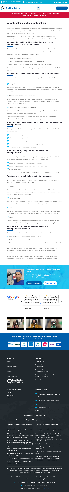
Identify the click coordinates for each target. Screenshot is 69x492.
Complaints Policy (51, 476)
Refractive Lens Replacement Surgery (45, 374)
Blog (9, 369)
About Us (10, 364)
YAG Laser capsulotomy (42, 376)
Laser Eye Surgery (41, 361)
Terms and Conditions (16, 476)
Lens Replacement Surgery (43, 371)
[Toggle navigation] (38, 8)
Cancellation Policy (12, 376)
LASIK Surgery (40, 364)
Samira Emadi (47, 308)
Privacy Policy (29, 476)
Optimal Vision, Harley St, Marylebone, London (33, 2)
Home (9, 361)
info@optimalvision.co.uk (44, 407)
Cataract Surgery (40, 369)
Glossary (10, 371)
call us (24, 339)
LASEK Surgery (40, 366)
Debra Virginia (28, 308)
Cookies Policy (40, 476)
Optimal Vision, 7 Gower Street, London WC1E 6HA (12, 2)
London (10, 392)
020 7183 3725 (50, 283)
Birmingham (11, 395)
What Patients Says (12, 366)
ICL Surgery (39, 379)
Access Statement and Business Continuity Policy (34, 479)
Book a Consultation (61, 8)
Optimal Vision (44, 488)
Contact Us (10, 374)
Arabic (9, 397)
